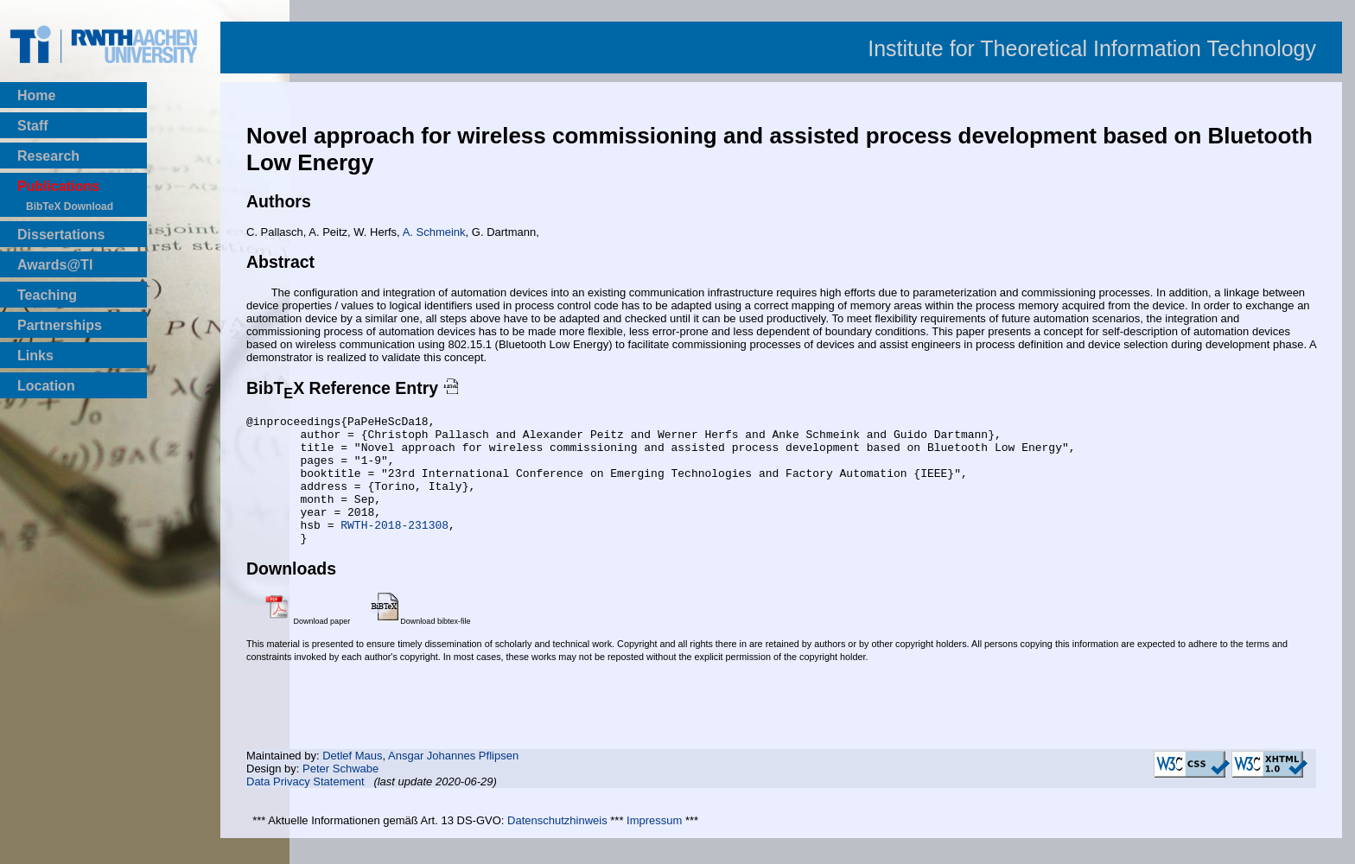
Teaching (47, 295)
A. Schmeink (434, 232)
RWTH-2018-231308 (394, 548)
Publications (58, 186)
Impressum (654, 846)
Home (36, 95)
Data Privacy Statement (305, 807)
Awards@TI (54, 264)
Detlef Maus (352, 781)
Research (48, 156)
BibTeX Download (69, 206)
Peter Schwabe (340, 794)
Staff (32, 125)
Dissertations (61, 234)
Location (46, 385)
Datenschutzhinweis (557, 846)
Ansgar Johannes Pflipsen (453, 781)
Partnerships (59, 325)
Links (35, 355)
